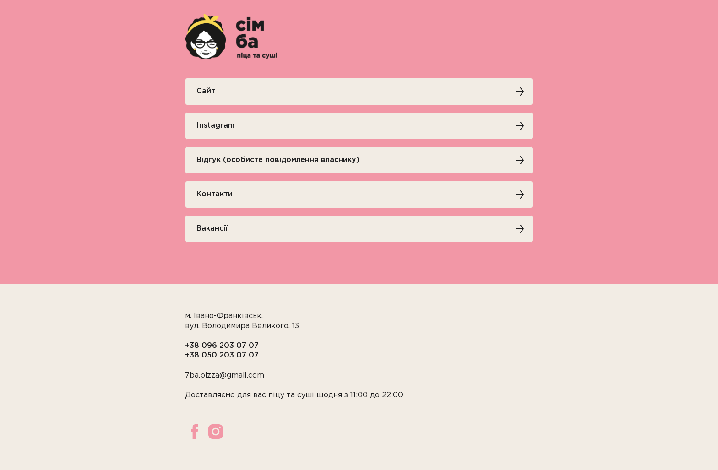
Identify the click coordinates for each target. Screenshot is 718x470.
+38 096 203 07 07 (222, 345)
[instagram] (216, 431)
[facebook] (194, 431)
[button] (359, 160)
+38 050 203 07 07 (222, 355)
